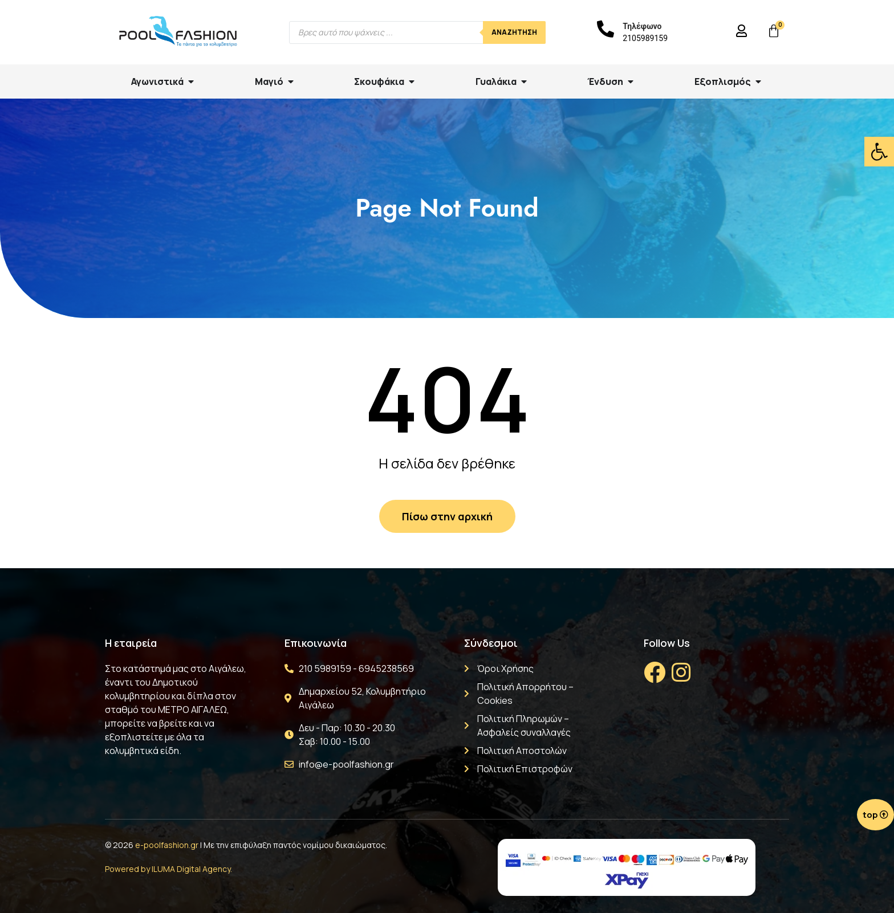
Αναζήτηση (514, 32)
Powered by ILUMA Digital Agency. (168, 868)
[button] (879, 151)
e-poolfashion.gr (166, 844)
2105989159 (645, 38)
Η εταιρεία (131, 643)
